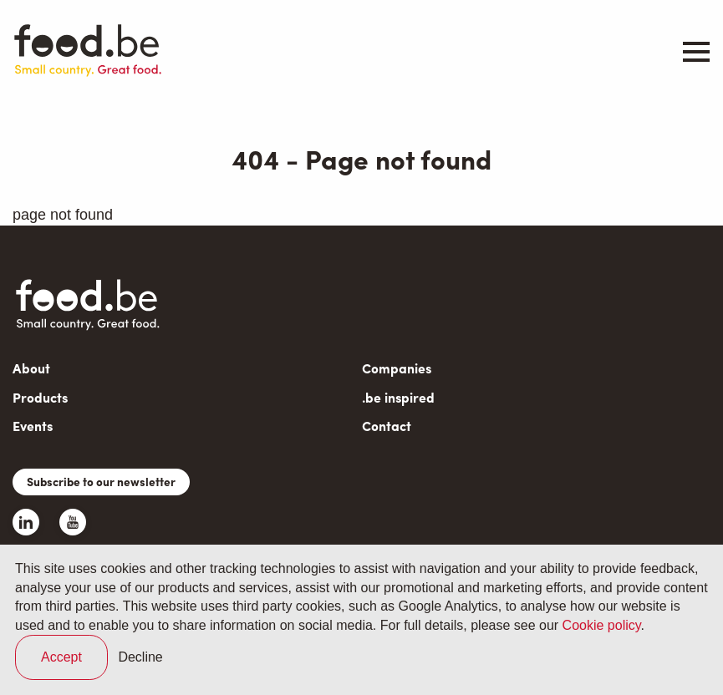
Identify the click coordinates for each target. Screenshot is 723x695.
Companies (396, 368)
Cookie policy (602, 625)
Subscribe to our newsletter (101, 481)
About (31, 368)
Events (33, 425)
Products (40, 397)
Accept (61, 657)
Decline (140, 657)
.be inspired (398, 397)
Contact (386, 425)
